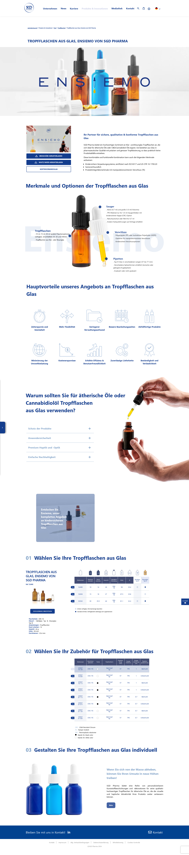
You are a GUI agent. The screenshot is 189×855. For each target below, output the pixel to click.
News (63, 8)
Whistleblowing (118, 842)
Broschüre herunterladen (48, 156)
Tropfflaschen (61, 28)
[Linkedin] (68, 832)
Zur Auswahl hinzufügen (53, 611)
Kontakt (130, 8)
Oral (55, 28)
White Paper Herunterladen (49, 162)
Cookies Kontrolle (134, 842)
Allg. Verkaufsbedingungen (80, 842)
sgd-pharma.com (32, 28)
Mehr (111, 805)
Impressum (62, 842)
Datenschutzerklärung (100, 842)
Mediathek (116, 8)
